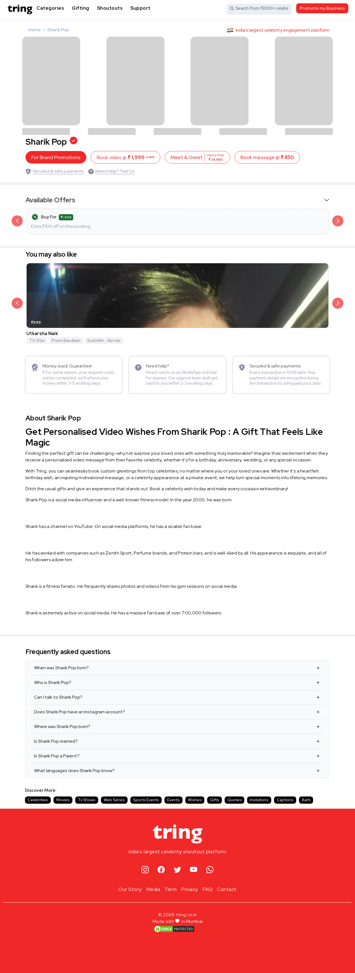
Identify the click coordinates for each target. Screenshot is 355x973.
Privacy (189, 889)
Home (34, 30)
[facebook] (161, 870)
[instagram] (145, 870)
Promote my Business (322, 8)
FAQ (207, 889)
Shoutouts (110, 8)
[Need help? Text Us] (111, 171)
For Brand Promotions (55, 157)
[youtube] (194, 870)
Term (170, 889)
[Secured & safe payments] (55, 171)
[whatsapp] (210, 870)
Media (153, 889)
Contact (227, 889)
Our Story (130, 889)
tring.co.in (186, 915)
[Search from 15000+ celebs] (259, 9)
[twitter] (177, 870)
